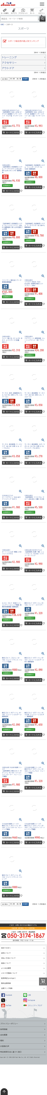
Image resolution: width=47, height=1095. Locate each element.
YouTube (6, 1005)
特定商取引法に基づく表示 (11, 1052)
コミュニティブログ (32, 1005)
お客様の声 (4, 1046)
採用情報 (3, 1029)
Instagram (29, 1000)
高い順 (19, 78)
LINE (27, 995)
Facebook (6, 995)
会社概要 (3, 1035)
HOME (2, 24)
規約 (2, 1040)
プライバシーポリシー (9, 1024)
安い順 (12, 78)
